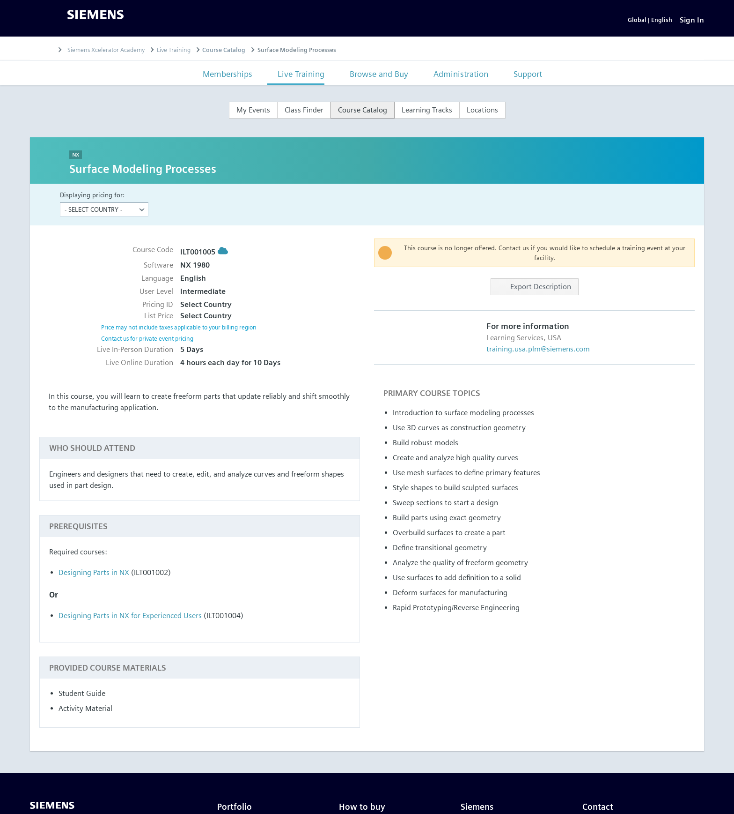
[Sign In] (692, 21)
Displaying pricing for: (92, 198)
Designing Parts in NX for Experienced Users (130, 618)
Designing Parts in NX (94, 575)
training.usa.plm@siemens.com (538, 352)
